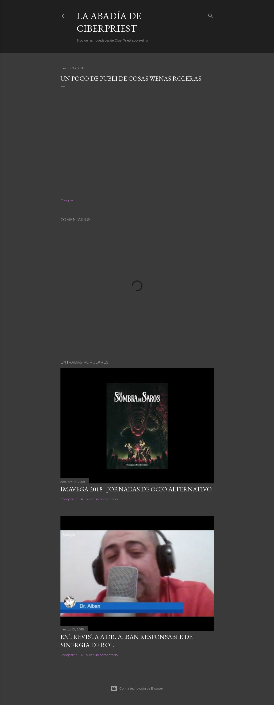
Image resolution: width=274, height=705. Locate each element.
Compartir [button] (68, 200)
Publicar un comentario (99, 499)
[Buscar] (210, 15)
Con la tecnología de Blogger (137, 688)
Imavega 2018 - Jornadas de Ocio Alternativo (136, 489)
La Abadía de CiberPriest (108, 22)
